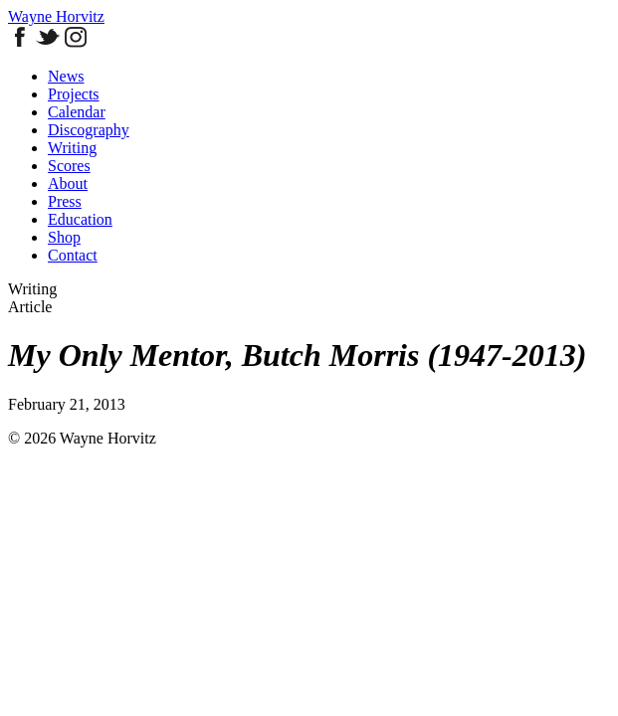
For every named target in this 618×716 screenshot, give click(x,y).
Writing (72, 147)
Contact (73, 255)
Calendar (76, 111)
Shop (64, 237)
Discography (88, 129)
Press (65, 201)
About (68, 183)
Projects (74, 94)
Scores (69, 165)
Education (80, 219)
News (66, 76)
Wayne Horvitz (56, 16)
